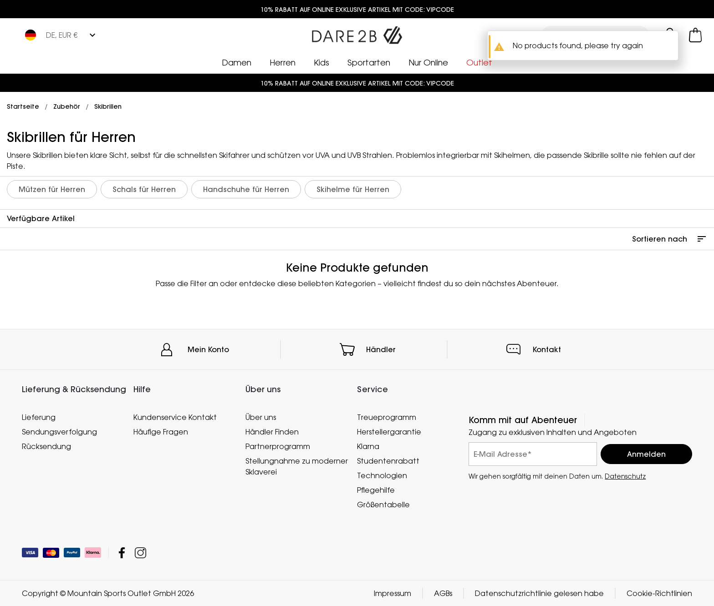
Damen (236, 62)
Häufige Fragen (160, 431)
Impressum (392, 593)
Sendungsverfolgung (59, 431)
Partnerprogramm (277, 446)
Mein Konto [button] (208, 349)
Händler (381, 349)
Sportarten (368, 62)
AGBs (443, 593)
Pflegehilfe (376, 490)
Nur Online (428, 62)
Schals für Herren (144, 189)
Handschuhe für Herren (246, 189)
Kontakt (547, 349)
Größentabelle (383, 504)
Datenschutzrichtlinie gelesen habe (539, 593)
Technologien (382, 475)
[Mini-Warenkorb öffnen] (695, 35)
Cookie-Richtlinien (659, 593)
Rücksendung (46, 446)
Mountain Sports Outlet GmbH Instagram (140, 552)
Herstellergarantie (389, 431)
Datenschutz (625, 476)
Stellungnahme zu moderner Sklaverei (296, 466)
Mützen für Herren (52, 189)
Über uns (260, 417)
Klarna (368, 446)
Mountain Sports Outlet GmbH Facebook (122, 552)
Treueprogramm (386, 417)
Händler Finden (272, 431)
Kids (321, 62)
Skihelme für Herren (352, 189)
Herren (283, 62)
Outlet (479, 62)
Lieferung (39, 417)
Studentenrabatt (388, 460)
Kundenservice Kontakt (175, 417)
